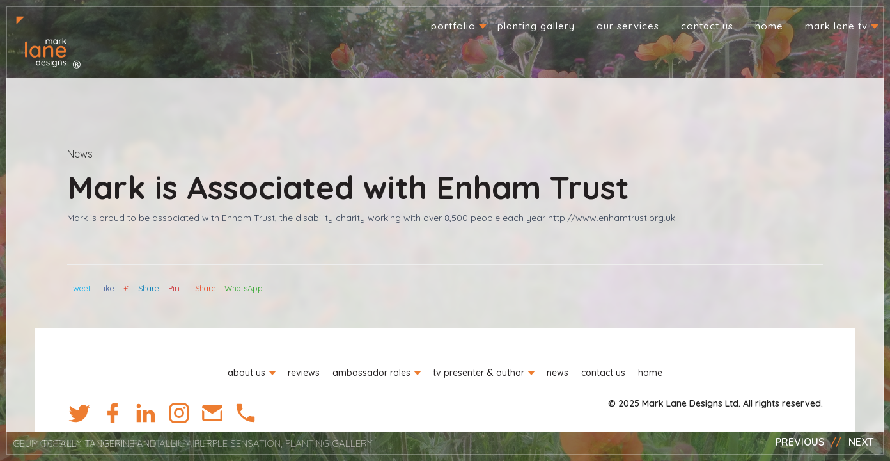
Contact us (707, 26)
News (80, 154)
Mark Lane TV (836, 26)
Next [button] (861, 441)
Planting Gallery (536, 26)
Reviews (304, 372)
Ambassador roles (371, 372)
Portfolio (453, 26)
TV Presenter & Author (478, 372)
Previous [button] (800, 441)
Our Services (628, 26)
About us (246, 372)
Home (769, 26)
